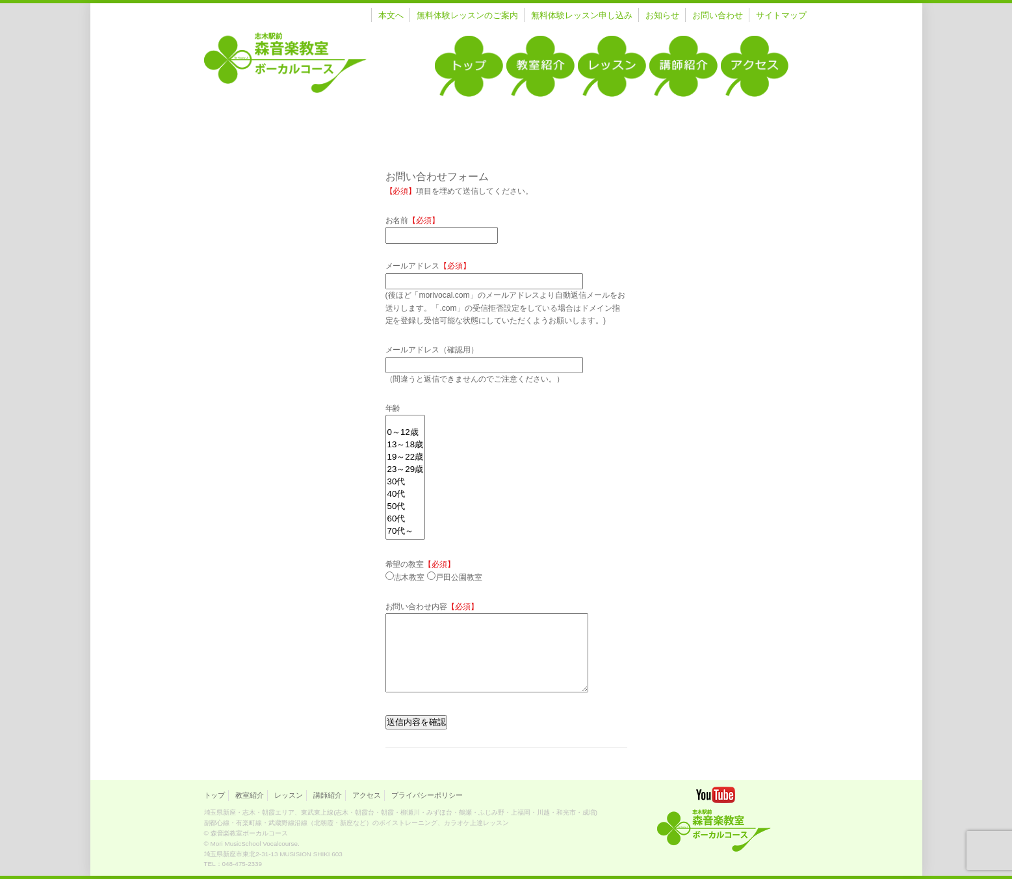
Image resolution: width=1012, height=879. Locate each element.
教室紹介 (249, 795)
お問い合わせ (717, 15)
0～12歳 (405, 432)
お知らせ (662, 15)
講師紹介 (327, 795)
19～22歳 (405, 457)
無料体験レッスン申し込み (581, 15)
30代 (405, 482)
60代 (405, 519)
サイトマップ (781, 15)
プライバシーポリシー (427, 795)
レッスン (288, 795)
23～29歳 (405, 470)
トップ (215, 795)
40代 (405, 494)
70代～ (405, 531)
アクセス (366, 795)
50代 (405, 507)
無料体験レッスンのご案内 (467, 15)
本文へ (391, 15)
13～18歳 (405, 445)
